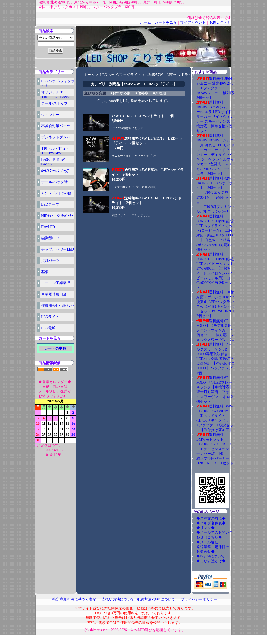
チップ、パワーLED (57, 249)
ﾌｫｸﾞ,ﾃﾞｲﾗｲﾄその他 (56, 193)
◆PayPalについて (210, 556)
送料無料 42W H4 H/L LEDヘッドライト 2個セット (214, 183)
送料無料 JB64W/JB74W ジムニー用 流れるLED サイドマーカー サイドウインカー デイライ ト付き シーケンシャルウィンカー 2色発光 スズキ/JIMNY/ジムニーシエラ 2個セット (215, 155)
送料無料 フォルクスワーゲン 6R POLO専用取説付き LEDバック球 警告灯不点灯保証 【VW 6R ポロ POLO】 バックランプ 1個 (216, 358)
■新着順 (159, 93)
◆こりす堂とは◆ (211, 561)
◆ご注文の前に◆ (211, 518)
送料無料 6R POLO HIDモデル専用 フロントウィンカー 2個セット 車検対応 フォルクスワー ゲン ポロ (215, 330)
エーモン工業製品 (55, 283)
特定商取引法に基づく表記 (74, 599)
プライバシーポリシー (199, 599)
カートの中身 (55, 349)
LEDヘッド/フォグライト (120, 75)
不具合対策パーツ (55, 126)
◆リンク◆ (205, 528)
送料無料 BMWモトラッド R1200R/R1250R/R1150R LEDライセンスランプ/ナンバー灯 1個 (215, 444)
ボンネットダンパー (57, 137)
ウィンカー (50, 115)
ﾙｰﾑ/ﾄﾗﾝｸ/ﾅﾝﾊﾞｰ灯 (55, 171)
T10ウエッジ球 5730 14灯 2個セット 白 (216, 197)
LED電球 (48, 328)
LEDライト (50, 317)
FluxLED (48, 227)
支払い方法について (118, 599)
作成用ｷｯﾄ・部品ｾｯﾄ (57, 305)
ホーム (145, 23)
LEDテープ (50, 204)
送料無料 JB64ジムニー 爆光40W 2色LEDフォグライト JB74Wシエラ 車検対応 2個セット (215, 88)
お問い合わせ (220, 23)
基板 (44, 272)
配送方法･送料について (156, 599)
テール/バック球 (54, 182)
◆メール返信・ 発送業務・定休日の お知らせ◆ (218, 547)
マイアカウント (193, 23)
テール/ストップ (54, 103)
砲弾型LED (50, 238)
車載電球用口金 (54, 294)
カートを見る (166, 23)
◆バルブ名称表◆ (211, 523)
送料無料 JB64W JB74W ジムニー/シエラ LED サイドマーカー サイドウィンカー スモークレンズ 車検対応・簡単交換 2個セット (215, 116)
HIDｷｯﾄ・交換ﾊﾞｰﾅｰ (57, 216)
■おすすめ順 (120, 93)
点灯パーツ (50, 261)
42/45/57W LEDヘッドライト (171, 75)
